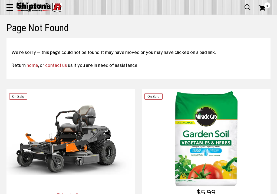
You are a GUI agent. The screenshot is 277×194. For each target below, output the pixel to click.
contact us (61, 104)
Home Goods (123, 39)
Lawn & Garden (186, 39)
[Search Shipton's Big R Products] (125, 19)
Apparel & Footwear (23, 39)
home (37, 104)
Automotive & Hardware (63, 39)
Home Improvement (154, 39)
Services (263, 4)
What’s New (240, 4)
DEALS (263, 39)
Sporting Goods (240, 39)
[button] (152, 19)
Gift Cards (216, 4)
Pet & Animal (213, 39)
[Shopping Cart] (261, 19)
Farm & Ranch (97, 39)
